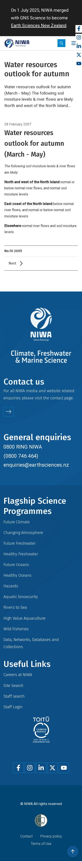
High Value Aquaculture (24, 618)
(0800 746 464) (20, 456)
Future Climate (16, 521)
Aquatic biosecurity (20, 596)
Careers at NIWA (17, 674)
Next (12, 263)
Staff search (14, 696)
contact (56, 397)
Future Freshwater (19, 543)
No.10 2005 (13, 251)
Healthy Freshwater (20, 553)
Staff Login (13, 706)
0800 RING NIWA (22, 447)
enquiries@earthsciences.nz (36, 465)
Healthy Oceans (17, 575)
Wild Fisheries (16, 628)
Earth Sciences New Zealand (38, 25)
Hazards (10, 585)
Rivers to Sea (15, 607)
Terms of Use (41, 844)
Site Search (13, 685)
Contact (26, 836)
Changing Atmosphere (23, 532)
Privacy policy (51, 836)
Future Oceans (16, 564)
